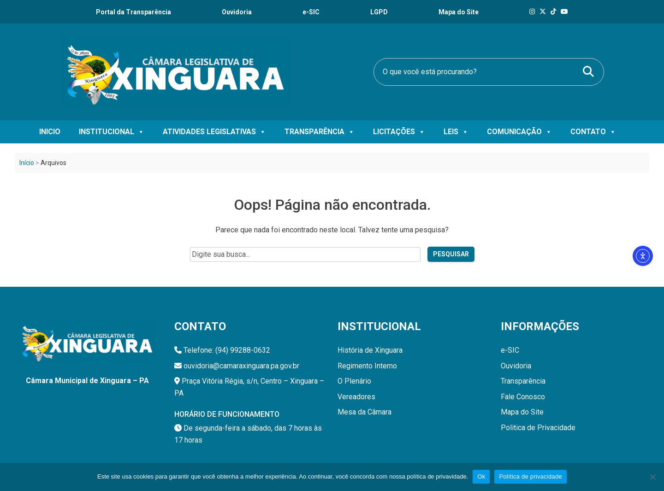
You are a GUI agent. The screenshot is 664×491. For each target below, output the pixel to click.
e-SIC (311, 12)
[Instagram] (532, 12)
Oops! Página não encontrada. (332, 204)
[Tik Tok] (553, 12)
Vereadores (356, 396)
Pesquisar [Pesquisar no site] (451, 254)
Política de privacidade (530, 476)
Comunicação (519, 131)
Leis (456, 131)
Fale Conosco (523, 396)
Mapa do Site (522, 412)
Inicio (49, 131)
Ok (481, 476)
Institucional (111, 131)
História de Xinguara (370, 350)
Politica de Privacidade (538, 427)
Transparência (320, 131)
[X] (542, 12)
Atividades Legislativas (214, 131)
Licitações (399, 131)
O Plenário (354, 381)
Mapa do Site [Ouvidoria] (459, 12)
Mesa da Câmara (364, 412)
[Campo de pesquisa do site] (305, 254)
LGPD (379, 12)
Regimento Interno (367, 365)
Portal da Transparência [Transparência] (133, 12)
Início (26, 162)
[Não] (652, 476)
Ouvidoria (237, 12)
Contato (593, 131)
